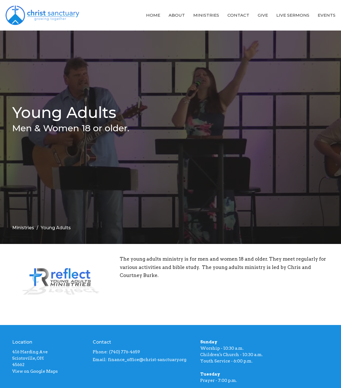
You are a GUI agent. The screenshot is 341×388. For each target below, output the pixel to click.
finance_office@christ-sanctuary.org (147, 359)
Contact (238, 15)
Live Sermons (292, 15)
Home (153, 15)
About (177, 15)
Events (326, 15)
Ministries (206, 15)
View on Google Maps (35, 371)
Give (263, 15)
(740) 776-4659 (124, 351)
